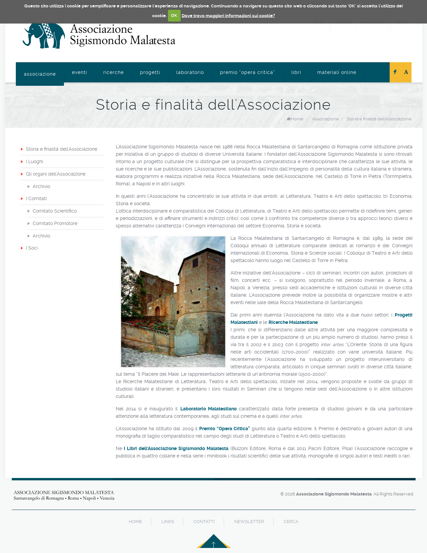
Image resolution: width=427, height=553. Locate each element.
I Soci (32, 248)
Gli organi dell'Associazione (55, 174)
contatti (204, 521)
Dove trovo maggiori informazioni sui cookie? (228, 15)
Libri (296, 72)
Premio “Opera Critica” (247, 72)
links (168, 521)
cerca (291, 521)
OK (174, 15)
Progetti (150, 72)
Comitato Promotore (55, 223)
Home (297, 118)
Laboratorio (190, 72)
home (135, 521)
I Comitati (36, 198)
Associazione (40, 74)
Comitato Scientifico (55, 211)
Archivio (41, 186)
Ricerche (113, 72)
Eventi (79, 72)
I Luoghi (34, 161)
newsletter (249, 521)
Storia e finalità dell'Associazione (379, 118)
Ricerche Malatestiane (293, 322)
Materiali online (336, 72)
